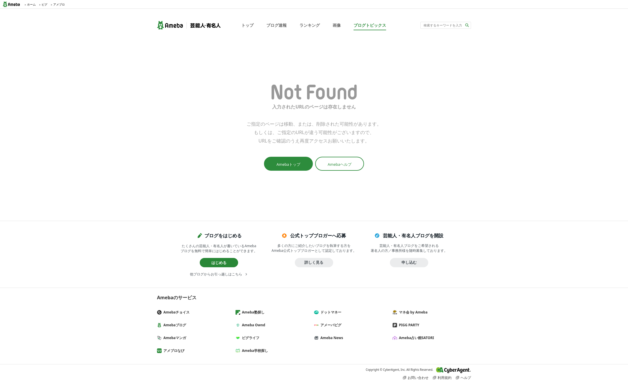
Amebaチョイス (175, 312)
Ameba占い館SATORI (415, 337)
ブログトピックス (370, 25)
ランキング (309, 25)
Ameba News (331, 337)
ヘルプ (466, 377)
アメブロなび (173, 350)
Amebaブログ (174, 325)
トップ (247, 25)
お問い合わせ (418, 377)
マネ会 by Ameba (412, 312)
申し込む (409, 262)
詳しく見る (313, 262)
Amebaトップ (288, 164)
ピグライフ (250, 337)
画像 (337, 25)
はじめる (218, 262)
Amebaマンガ (174, 337)
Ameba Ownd (253, 325)
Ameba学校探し (254, 350)
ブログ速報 (276, 25)
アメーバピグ (330, 325)
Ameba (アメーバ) (13, 4)
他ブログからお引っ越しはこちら (216, 274)
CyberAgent (453, 370)
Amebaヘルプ (340, 164)
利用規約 (445, 377)
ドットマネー (330, 312)
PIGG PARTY (408, 325)
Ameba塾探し (252, 312)
